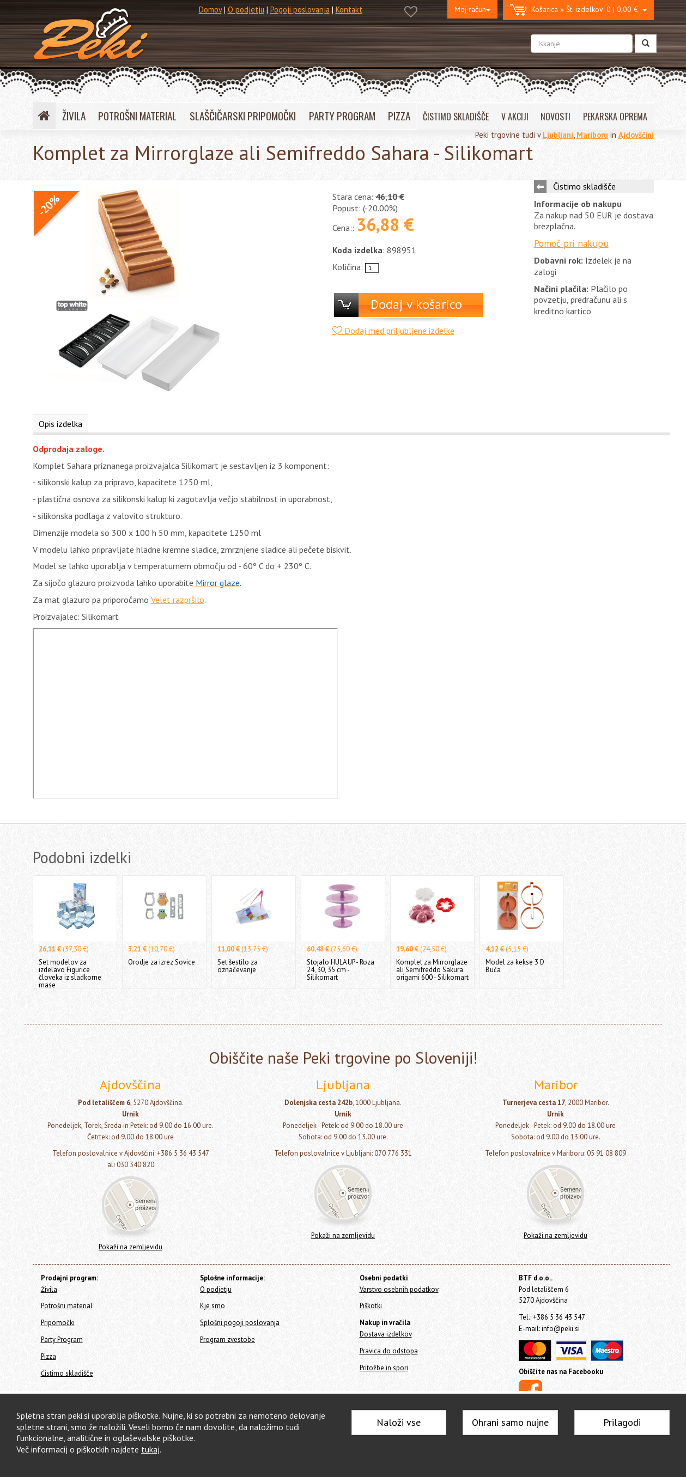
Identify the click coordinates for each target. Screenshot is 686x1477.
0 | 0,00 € (578, 10)
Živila (49, 1289)
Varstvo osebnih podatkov (399, 1289)
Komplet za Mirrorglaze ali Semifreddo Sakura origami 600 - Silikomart (432, 969)
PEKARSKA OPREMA (615, 116)
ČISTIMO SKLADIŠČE (456, 116)
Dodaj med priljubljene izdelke (393, 330)
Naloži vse (399, 1422)
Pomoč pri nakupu (571, 243)
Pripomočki (58, 1322)
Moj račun (472, 9)
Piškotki (371, 1305)
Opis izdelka (60, 423)
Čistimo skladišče (584, 186)
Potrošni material (67, 1305)
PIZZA (399, 116)
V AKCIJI (515, 116)
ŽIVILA (74, 116)
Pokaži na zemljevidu (130, 1247)
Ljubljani (558, 135)
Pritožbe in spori (384, 1367)
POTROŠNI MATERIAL (137, 116)
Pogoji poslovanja (300, 9)
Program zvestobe (227, 1339)
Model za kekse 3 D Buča (514, 965)
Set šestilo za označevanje (237, 965)
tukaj (150, 1449)
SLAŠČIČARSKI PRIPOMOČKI (243, 116)
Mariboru (592, 135)
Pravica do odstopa (389, 1351)
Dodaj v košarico (416, 304)
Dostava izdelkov (386, 1334)
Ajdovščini (636, 135)
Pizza (48, 1356)
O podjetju (246, 9)
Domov (210, 9)
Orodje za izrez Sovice (161, 962)
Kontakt (349, 9)
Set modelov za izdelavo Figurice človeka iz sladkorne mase (70, 973)
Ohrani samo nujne (510, 1422)
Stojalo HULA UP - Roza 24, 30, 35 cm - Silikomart (340, 969)
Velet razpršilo (177, 599)
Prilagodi (622, 1422)
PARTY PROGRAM (342, 116)
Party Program (62, 1339)
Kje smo (212, 1305)
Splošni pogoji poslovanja (240, 1322)
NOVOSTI (555, 116)
